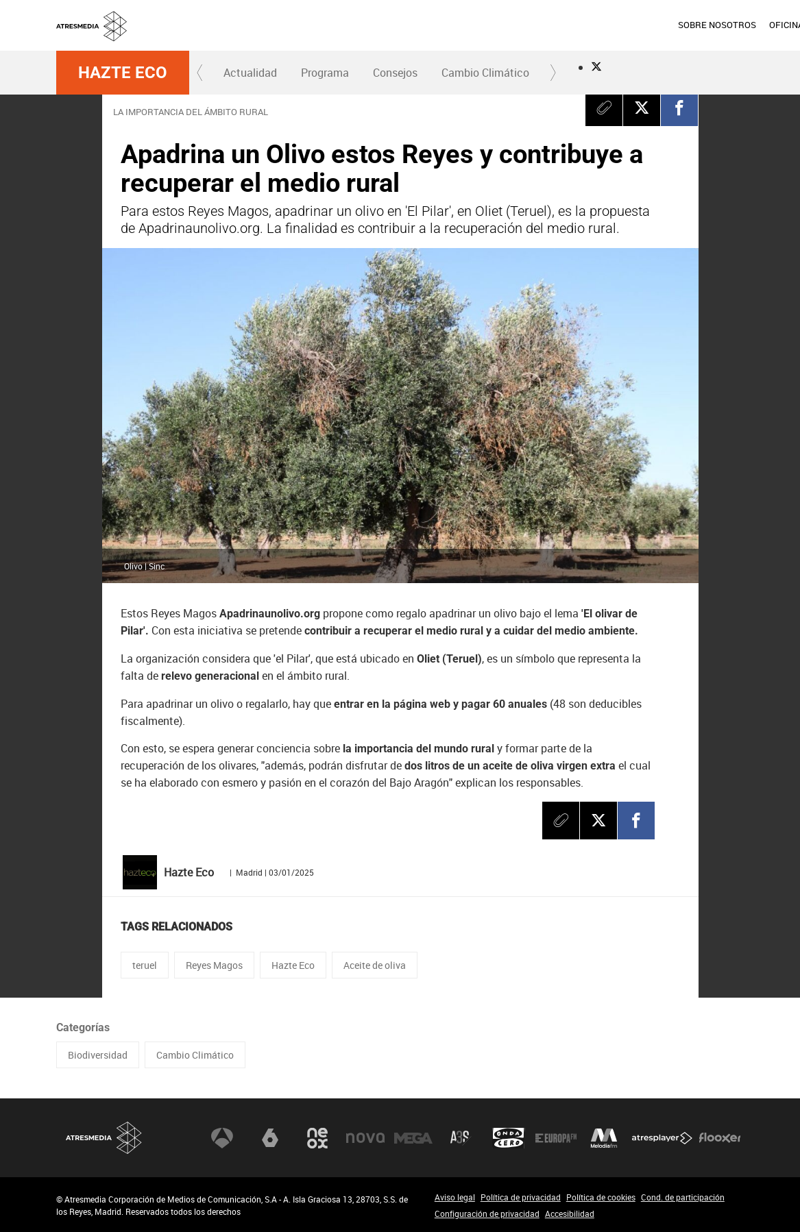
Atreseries (460, 1137)
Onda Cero (508, 1137)
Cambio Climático (485, 72)
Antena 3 (222, 1137)
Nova (365, 1137)
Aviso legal (455, 1197)
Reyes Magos (214, 965)
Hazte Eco (122, 72)
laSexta (270, 1137)
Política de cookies (600, 1197)
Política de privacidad (521, 1197)
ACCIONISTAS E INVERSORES (684, 25)
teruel (144, 965)
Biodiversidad (98, 1054)
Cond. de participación (683, 1197)
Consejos (395, 72)
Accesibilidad (569, 1213)
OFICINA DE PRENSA (568, 25)
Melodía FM (604, 1137)
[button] (200, 72)
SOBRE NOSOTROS (474, 25)
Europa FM (556, 1137)
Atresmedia (104, 1137)
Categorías (83, 1027)
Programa (325, 72)
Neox (317, 1137)
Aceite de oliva (374, 965)
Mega (413, 1137)
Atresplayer (662, 1137)
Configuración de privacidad (487, 1213)
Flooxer (719, 1137)
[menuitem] (474, 25)
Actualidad (250, 72)
